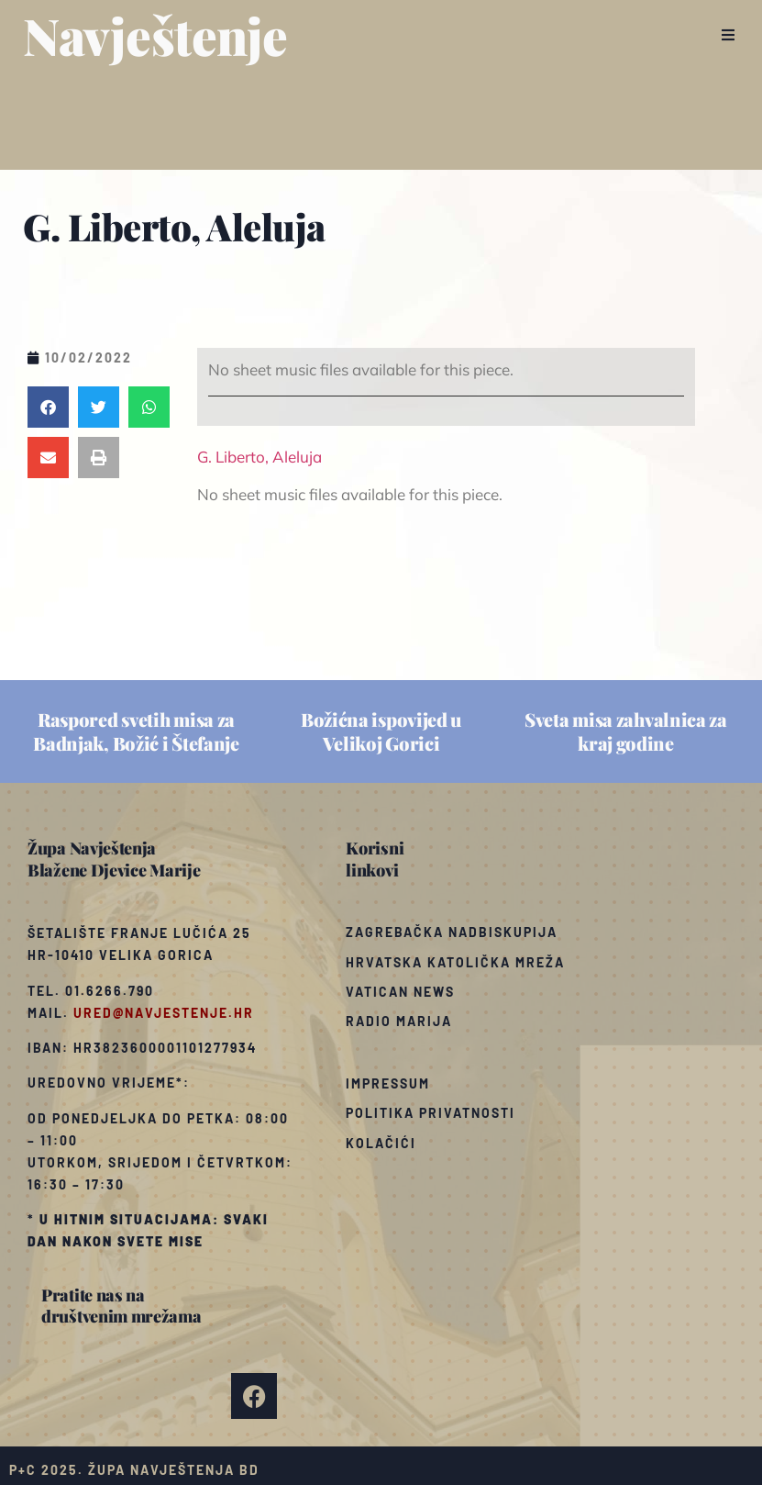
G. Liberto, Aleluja (259, 456)
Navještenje (155, 35)
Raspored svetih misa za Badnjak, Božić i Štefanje (136, 731)
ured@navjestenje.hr (163, 1013)
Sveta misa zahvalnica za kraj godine (626, 731)
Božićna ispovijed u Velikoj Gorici (381, 731)
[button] (728, 34)
